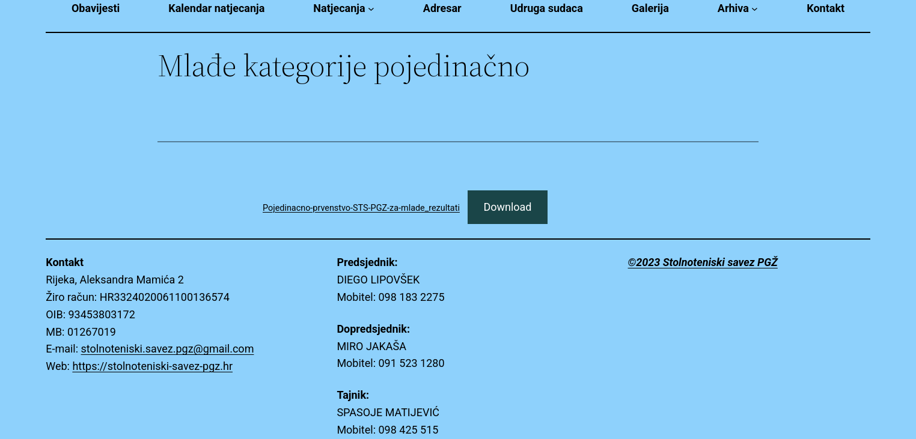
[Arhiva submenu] (754, 8)
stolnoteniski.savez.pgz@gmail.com (167, 348)
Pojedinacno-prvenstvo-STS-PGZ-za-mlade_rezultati (361, 208)
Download (507, 207)
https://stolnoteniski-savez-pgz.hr (152, 366)
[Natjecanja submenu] (371, 8)
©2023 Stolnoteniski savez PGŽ (703, 262)
